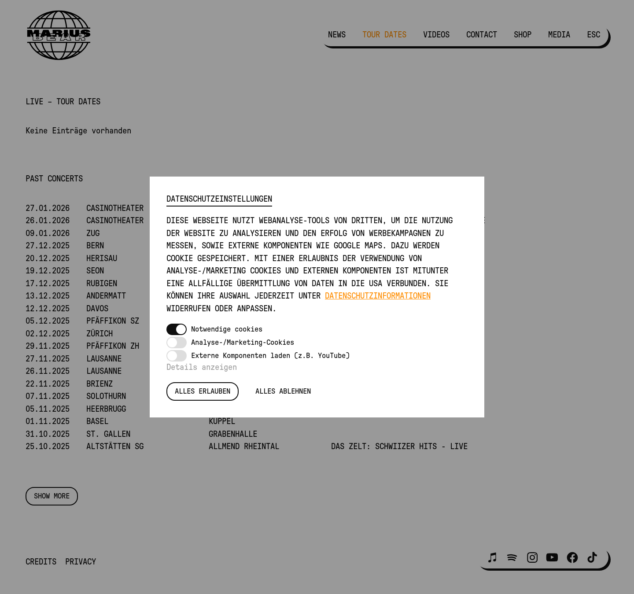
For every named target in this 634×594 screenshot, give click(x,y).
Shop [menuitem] (522, 35)
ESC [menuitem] (593, 35)
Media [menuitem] (559, 35)
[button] (492, 557)
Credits (41, 562)
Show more (52, 496)
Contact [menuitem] (481, 35)
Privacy (80, 562)
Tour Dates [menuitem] (384, 35)
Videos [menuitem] (436, 35)
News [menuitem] (337, 35)
